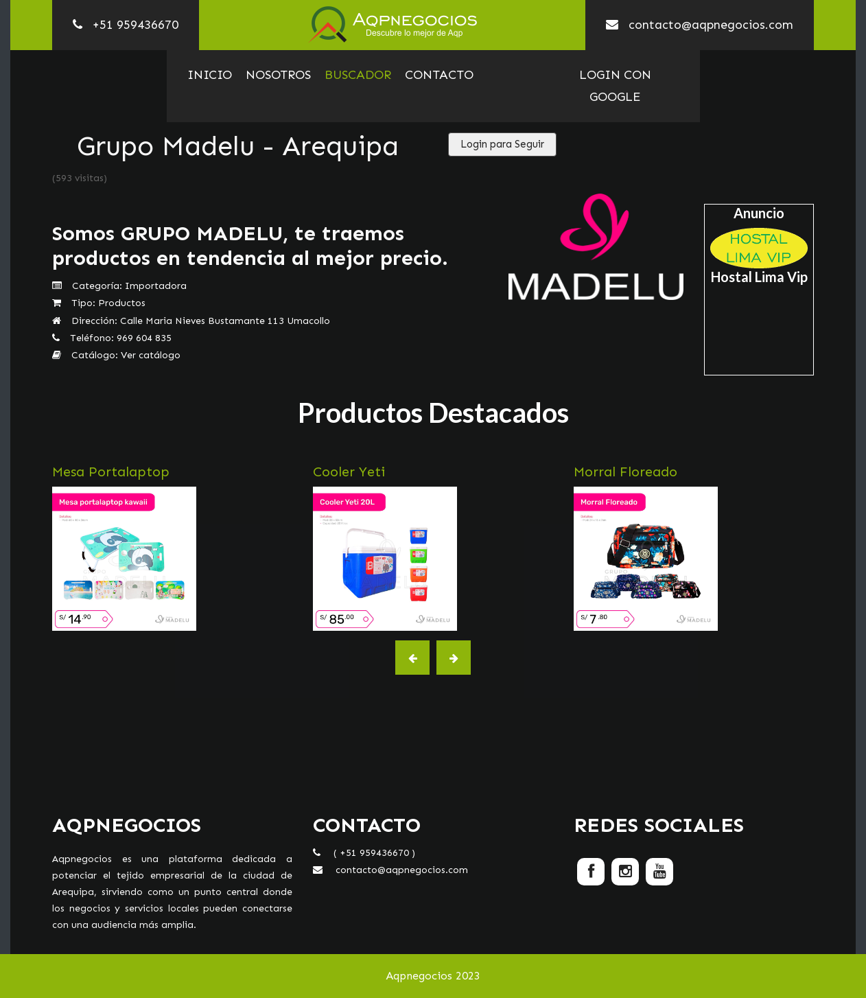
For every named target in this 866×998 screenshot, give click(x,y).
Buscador (358, 74)
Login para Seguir (502, 144)
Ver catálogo (150, 355)
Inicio (209, 74)
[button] (412, 657)
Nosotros (278, 74)
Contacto (439, 74)
